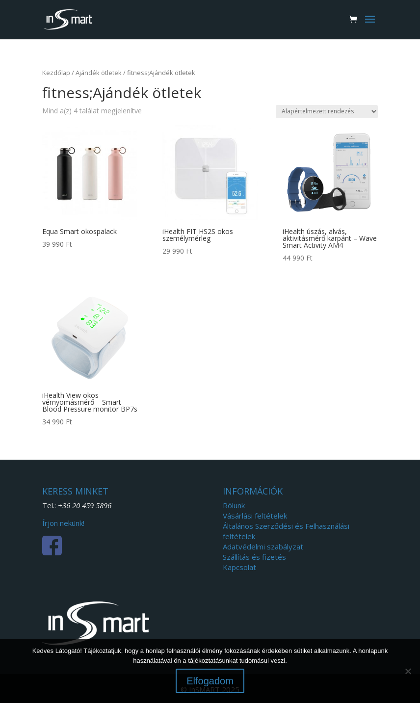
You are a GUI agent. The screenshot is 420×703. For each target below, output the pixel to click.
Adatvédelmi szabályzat (263, 546)
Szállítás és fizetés (254, 557)
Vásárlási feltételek (255, 516)
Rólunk (234, 505)
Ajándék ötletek (99, 72)
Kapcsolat (239, 567)
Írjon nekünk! (63, 523)
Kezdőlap (56, 72)
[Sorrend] (327, 111)
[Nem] (408, 671)
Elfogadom (210, 681)
